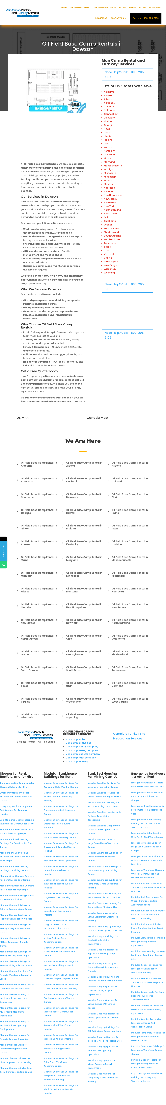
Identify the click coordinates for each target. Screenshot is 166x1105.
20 (75, 106)
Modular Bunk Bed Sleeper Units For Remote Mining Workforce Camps (104, 829)
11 (53, 106)
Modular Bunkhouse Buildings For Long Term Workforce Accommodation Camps (61, 924)
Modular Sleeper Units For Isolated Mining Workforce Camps (13, 1048)
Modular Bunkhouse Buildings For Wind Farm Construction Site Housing (61, 1089)
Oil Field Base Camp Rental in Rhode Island (127, 653)
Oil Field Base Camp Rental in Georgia (37, 511)
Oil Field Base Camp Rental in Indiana (82, 527)
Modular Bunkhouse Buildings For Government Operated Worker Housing (61, 847)
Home (64, 7)
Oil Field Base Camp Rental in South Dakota (82, 669)
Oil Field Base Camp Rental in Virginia (37, 700)
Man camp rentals (76, 739)
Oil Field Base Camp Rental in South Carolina (37, 669)
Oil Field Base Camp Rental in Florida (127, 496)
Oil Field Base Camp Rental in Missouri (37, 590)
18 (70, 106)
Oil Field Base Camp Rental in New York (82, 621)
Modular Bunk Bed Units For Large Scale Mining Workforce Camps (103, 843)
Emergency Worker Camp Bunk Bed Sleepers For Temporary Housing (16, 810)
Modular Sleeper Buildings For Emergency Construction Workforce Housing (146, 969)
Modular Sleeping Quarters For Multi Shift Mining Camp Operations (103, 1050)
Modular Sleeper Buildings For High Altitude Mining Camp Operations (103, 953)
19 (72, 106)
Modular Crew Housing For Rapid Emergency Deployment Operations (148, 941)
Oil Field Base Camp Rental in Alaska (82, 464)
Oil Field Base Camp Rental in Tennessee (127, 669)
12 (55, 106)
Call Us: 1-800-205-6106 (146, 18)
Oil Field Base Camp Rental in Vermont (127, 684)
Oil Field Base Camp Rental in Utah (82, 684)
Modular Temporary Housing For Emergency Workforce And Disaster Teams (148, 1036)
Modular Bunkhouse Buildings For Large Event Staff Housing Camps (61, 897)
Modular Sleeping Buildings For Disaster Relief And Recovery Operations (147, 1009)
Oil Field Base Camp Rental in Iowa (127, 527)
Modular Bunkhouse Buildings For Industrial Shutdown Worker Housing (61, 884)
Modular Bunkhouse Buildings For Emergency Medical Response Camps (61, 810)
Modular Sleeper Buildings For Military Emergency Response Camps (15, 928)
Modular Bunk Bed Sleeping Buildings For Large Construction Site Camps (17, 856)
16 (65, 106)
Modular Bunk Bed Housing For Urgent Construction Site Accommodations (147, 901)
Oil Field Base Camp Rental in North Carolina (127, 621)
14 (60, 106)
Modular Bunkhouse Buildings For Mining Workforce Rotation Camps (105, 856)
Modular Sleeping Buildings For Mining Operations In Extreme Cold (103, 1017)
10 (50, 106)
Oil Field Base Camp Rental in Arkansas (37, 480)
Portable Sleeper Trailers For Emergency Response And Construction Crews (146, 1063)
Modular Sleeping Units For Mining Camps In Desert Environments (101, 1064)
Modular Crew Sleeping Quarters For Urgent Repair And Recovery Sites (148, 955)
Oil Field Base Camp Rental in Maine (37, 558)
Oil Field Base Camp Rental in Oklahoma (127, 637)
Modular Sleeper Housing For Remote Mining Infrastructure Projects (103, 967)
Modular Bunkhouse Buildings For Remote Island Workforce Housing (61, 1025)
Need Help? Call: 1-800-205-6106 (125, 74)
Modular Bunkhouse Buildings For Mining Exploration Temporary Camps (61, 951)
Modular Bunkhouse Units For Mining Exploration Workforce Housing (103, 917)
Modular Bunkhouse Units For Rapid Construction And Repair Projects (147, 928)
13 (58, 106)
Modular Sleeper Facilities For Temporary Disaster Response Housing (147, 982)
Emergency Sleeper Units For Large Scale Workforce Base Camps (146, 846)
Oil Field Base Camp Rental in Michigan (37, 574)
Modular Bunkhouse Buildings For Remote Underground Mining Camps (105, 870)
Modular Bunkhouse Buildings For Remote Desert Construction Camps (61, 1012)
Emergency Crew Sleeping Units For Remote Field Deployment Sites (147, 810)
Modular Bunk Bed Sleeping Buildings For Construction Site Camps (16, 843)
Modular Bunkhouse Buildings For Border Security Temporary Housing (61, 796)
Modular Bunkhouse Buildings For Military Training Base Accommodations (61, 938)
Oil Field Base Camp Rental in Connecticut (37, 496)
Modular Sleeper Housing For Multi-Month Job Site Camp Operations (15, 998)
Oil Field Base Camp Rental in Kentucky (82, 543)
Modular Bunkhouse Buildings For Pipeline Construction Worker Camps (61, 998)
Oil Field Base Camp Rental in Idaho (127, 511)
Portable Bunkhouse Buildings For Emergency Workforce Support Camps (148, 1050)
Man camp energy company (82, 746)
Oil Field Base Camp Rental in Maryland (82, 558)
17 (67, 106)
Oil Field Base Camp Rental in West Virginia (127, 700)
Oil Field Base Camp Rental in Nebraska (127, 590)
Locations (101, 18)
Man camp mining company (82, 750)
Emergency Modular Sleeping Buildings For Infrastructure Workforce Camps (146, 823)
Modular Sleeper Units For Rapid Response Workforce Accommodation (147, 996)
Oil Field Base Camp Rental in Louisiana (127, 543)
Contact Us (117, 18)
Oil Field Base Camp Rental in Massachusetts (127, 558)
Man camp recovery (77, 761)
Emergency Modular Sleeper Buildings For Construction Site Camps (16, 796)
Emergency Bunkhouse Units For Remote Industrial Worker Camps (147, 796)
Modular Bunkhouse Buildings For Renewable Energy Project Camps (61, 1048)
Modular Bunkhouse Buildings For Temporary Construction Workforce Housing (61, 1075)
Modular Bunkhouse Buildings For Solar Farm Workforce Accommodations (61, 1062)
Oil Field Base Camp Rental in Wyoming (82, 716)
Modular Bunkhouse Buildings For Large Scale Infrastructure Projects (61, 911)
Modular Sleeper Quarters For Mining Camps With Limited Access (103, 1004)
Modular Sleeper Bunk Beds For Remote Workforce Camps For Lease (16, 975)
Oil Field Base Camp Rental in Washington (82, 700)
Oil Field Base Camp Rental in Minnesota (82, 574)
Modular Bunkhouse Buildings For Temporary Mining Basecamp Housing (105, 884)
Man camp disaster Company (83, 754)
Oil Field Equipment (80, 7)
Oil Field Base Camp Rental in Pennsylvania (82, 653)
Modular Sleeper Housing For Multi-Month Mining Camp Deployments (15, 1025)
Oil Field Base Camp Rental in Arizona (127, 464)
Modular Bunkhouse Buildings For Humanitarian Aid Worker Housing (61, 870)
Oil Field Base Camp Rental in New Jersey (127, 606)
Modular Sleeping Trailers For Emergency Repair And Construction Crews (146, 1023)
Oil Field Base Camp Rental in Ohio (82, 637)
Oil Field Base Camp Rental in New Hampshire (82, 606)
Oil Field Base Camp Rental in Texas (37, 684)
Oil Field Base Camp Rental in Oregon (37, 653)
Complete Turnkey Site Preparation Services (129, 736)
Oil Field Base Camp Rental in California (82, 480)
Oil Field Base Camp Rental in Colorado (127, 480)
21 (77, 106)
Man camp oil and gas (78, 743)
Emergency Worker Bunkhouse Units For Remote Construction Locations (147, 860)
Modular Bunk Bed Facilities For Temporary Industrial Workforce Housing (148, 887)
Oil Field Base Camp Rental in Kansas (37, 543)
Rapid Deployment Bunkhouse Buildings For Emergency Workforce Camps (146, 1077)
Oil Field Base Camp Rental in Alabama (37, 464)
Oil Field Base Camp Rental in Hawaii (82, 511)
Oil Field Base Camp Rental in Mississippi (127, 574)
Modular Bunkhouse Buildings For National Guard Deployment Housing (61, 965)
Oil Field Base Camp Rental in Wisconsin (37, 716)
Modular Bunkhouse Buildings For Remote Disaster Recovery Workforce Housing (148, 914)
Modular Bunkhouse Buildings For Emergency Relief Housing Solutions (61, 823)
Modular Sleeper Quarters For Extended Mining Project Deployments (103, 990)
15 (63, 106)
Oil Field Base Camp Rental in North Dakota (37, 637)
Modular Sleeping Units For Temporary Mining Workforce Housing (103, 1077)
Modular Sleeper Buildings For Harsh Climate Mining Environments (103, 940)
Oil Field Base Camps (105, 7)
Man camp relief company (81, 757)
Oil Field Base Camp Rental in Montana (82, 590)
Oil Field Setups (127, 7)
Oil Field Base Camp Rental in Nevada (37, 606)
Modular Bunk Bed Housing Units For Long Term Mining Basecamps (104, 816)
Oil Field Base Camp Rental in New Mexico (37, 621)
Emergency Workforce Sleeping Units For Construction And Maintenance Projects (147, 874)
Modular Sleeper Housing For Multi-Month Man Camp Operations (15, 1012)
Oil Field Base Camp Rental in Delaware (82, 496)
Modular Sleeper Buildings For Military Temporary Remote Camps (15, 942)
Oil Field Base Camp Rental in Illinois (37, 527)
